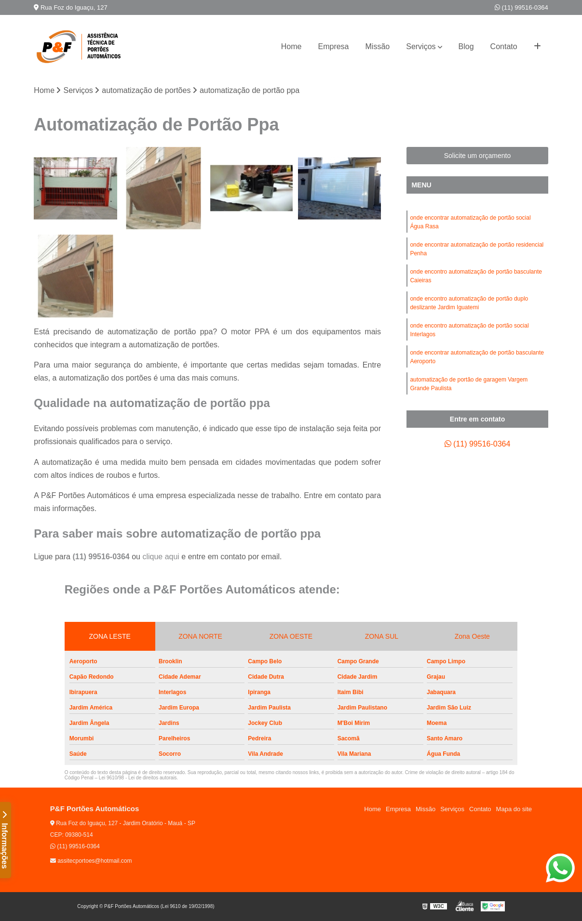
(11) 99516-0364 (521, 7)
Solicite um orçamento (477, 155)
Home (291, 46)
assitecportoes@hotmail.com (91, 860)
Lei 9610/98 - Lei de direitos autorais (138, 777)
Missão (377, 46)
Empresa (333, 46)
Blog (466, 46)
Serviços (420, 46)
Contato (503, 46)
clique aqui (160, 557)
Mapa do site (514, 809)
